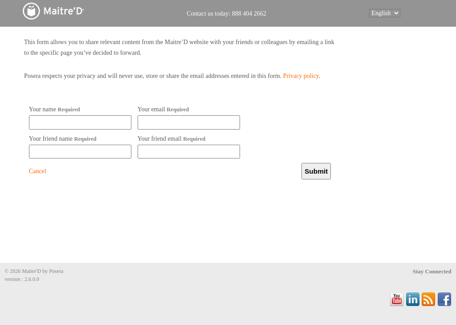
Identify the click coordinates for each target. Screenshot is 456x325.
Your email (163, 109)
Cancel (37, 171)
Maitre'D (73, 11)
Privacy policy (301, 76)
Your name (54, 109)
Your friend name (63, 138)
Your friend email (172, 138)
